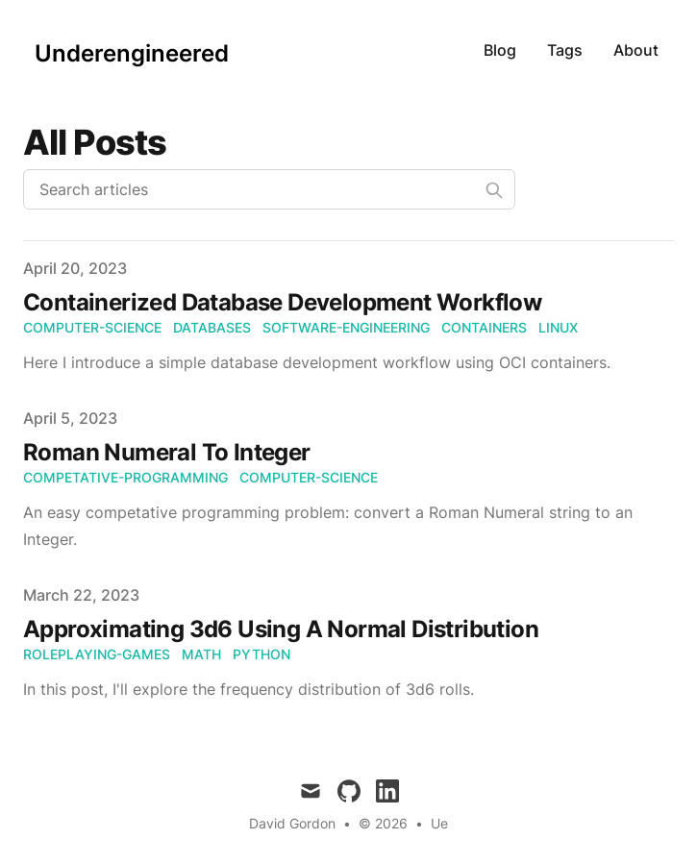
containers (484, 327)
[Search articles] (269, 189)
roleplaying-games (96, 654)
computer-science (92, 327)
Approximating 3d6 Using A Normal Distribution (280, 629)
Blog (500, 50)
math (201, 654)
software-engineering (346, 327)
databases (212, 327)
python (261, 654)
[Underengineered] (126, 50)
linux (558, 327)
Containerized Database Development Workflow (282, 302)
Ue (439, 823)
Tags (565, 50)
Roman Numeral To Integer (167, 452)
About (636, 50)
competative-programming (125, 477)
